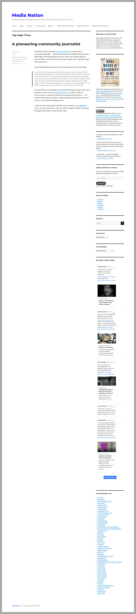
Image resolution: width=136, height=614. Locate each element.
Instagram (101, 209)
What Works (101, 593)
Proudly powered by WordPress (31, 606)
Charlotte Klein (102, 509)
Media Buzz (101, 554)
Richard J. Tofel (102, 576)
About (21, 26)
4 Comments (16, 63)
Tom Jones (101, 589)
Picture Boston (102, 572)
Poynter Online (102, 574)
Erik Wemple (101, 525)
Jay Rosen (100, 538)
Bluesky (100, 201)
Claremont (15, 57)
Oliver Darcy (101, 568)
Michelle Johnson (103, 560)
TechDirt (100, 583)
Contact (30, 26)
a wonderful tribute (63, 51)
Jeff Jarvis (100, 540)
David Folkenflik (102, 523)
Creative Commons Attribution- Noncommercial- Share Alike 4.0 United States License (108, 115)
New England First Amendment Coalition (110, 562)
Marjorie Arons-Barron (105, 548)
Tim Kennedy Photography (105, 585)
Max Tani (100, 552)
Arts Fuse (100, 497)
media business (17, 59)
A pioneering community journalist (46, 44)
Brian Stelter (101, 503)
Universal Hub (102, 591)
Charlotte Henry (102, 507)
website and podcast (102, 91)
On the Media (101, 570)
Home (14, 26)
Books (50, 26)
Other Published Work (65, 26)
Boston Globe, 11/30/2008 (105, 158)
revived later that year (62, 92)
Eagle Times (23, 57)
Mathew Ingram (102, 550)
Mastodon (101, 205)
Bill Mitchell (101, 499)
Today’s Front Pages (104, 587)
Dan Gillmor (101, 519)
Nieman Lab (101, 566)
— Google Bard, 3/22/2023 (104, 138)
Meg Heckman (102, 558)
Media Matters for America (105, 556)
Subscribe (101, 183)
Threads (100, 203)
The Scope (101, 581)
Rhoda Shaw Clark (17, 61)
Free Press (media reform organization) (109, 529)
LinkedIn (100, 207)
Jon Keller (100, 544)
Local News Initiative (115, 99)
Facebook (100, 199)
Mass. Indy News (83, 26)
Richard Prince (102, 578)
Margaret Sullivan (103, 546)
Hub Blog (100, 533)
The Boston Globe (101, 101)
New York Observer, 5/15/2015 (107, 150)
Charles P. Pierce (102, 505)
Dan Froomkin (102, 517)
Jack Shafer (101, 534)
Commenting (40, 26)
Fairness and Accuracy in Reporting (108, 527)
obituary (24, 59)
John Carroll (101, 542)
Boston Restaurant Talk (105, 501)
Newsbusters (101, 564)
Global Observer (102, 531)
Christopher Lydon (103, 511)
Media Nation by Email (100, 26)
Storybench (101, 580)
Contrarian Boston (103, 515)
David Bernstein (102, 521)
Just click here (105, 48)
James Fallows (102, 536)
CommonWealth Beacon (105, 513)
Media (14, 54)
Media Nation (27, 15)
